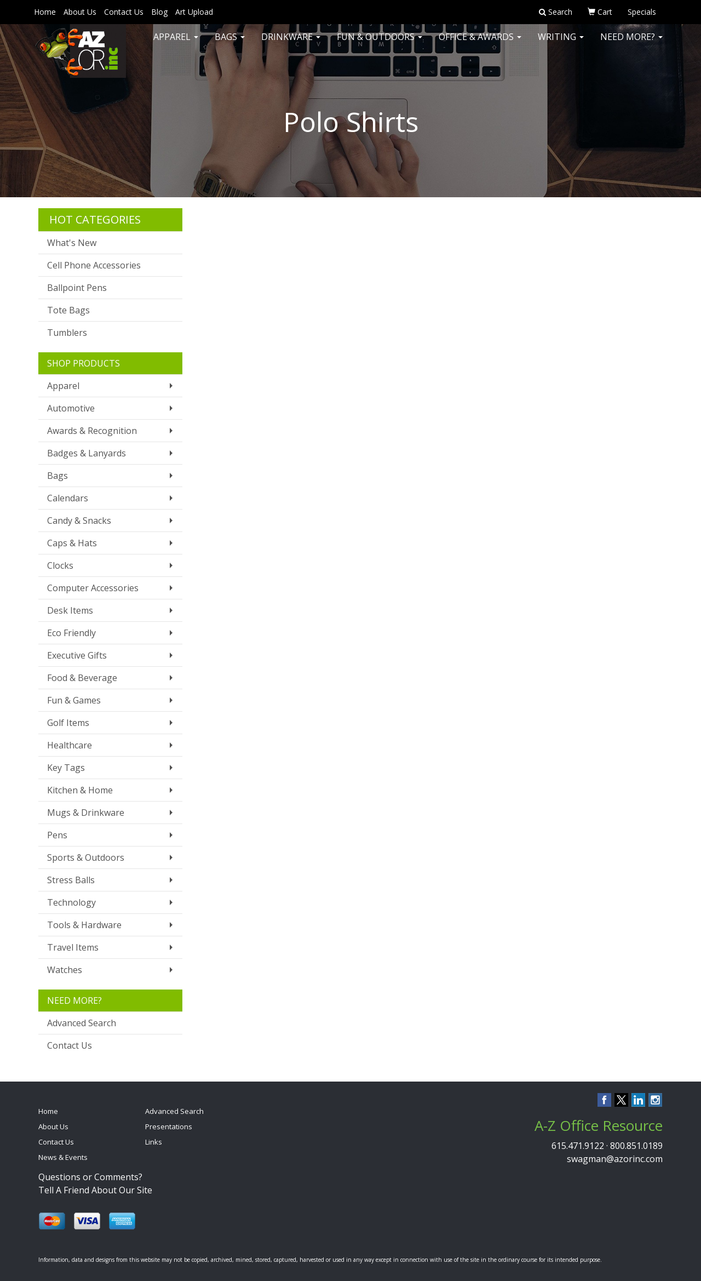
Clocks (60, 565)
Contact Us (123, 12)
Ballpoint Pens (77, 288)
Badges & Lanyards (86, 453)
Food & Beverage (82, 678)
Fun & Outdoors (379, 44)
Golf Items (68, 723)
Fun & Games (74, 700)
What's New (71, 243)
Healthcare (69, 745)
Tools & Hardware (84, 925)
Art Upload (194, 12)
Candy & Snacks (79, 520)
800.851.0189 (636, 1146)
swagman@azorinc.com (615, 1159)
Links (153, 1142)
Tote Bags (68, 310)
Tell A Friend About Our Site (95, 1190)
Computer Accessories (93, 588)
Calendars (67, 498)
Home (45, 12)
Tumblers (67, 333)
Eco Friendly (71, 633)
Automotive (71, 408)
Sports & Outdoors (85, 857)
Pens (57, 835)
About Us (80, 12)
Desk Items (70, 610)
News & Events (63, 1157)
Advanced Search (81, 1023)
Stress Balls (71, 880)
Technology (71, 902)
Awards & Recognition (92, 431)
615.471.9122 (577, 1146)
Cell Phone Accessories (94, 265)
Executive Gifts (77, 655)
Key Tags (66, 768)
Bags (230, 44)
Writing (561, 44)
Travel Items (73, 947)
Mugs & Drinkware (85, 813)
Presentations (168, 1126)
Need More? (631, 44)
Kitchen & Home (80, 790)
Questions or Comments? (90, 1177)
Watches (64, 970)
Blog (159, 12)
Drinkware (290, 44)
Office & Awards (480, 44)
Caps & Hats (72, 543)
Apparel (175, 44)
